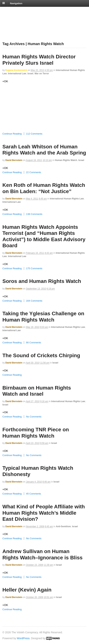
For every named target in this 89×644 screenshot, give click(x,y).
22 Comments (33, 172)
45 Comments (33, 493)
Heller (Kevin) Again (26, 590)
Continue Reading (12, 133)
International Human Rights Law (67, 198)
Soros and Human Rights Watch (41, 281)
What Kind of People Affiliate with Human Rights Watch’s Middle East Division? (43, 513)
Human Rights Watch (66, 160)
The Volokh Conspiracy (28, 11)
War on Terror (41, 73)
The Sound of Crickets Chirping (41, 355)
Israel (30, 73)
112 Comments (34, 133)
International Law (17, 73)
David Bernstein (13, 160)
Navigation (16, 3)
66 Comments (33, 342)
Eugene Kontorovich (16, 70)
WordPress (23, 638)
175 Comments (34, 268)
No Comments (33, 416)
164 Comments (34, 300)
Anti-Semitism (63, 526)
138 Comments (34, 214)
